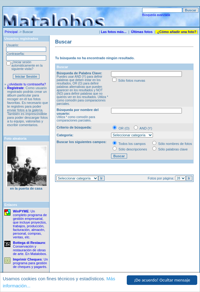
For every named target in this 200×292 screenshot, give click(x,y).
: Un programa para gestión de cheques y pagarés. (30, 263)
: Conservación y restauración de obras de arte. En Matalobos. (30, 248)
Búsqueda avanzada (156, 15)
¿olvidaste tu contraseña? (26, 84)
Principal (11, 32)
